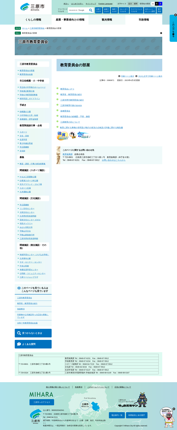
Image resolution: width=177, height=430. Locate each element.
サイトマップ (91, 4)
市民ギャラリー (26, 223)
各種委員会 (65, 111)
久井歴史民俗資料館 (28, 216)
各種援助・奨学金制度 (29, 119)
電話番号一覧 (116, 415)
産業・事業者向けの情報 (70, 19)
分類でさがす (98, 10)
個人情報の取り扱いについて (58, 387)
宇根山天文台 (25, 231)
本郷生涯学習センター (29, 270)
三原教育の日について (70, 122)
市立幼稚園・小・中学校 (32, 81)
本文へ (66, 4)
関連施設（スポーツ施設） (33, 170)
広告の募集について (123, 387)
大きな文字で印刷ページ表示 (150, 76)
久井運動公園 (25, 192)
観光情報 (107, 19)
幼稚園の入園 (25, 112)
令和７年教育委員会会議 (27, 323)
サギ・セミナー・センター (31, 262)
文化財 (22, 151)
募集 (22, 157)
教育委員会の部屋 (29, 33)
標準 (135, 4)
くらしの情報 (33, 19)
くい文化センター (27, 208)
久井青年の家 (25, 258)
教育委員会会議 (26, 74)
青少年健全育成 (26, 143)
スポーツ (23, 132)
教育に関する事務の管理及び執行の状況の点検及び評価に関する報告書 (91, 128)
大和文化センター (27, 212)
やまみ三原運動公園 (28, 177)
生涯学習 (23, 139)
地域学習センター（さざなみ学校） (34, 255)
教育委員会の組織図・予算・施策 (75, 116)
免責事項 (21, 309)
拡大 (130, 4)
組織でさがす (106, 10)
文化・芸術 (24, 136)
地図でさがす (114, 10)
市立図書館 (24, 147)
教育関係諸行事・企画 (31, 125)
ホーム (25, 28)
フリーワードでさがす (62, 10)
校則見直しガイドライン (30, 99)
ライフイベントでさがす (136, 10)
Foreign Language (105, 4)
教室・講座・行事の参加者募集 (32, 164)
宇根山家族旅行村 (27, 235)
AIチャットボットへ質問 (150, 10)
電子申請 (159, 10)
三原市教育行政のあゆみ (71, 105)
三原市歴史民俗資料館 (29, 238)
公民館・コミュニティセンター (32, 273)
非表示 (175, 15)
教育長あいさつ (67, 89)
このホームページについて (98, 387)
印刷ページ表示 (127, 76)
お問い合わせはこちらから (113, 160)
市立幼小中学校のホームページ (32, 87)
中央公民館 (24, 266)
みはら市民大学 (26, 227)
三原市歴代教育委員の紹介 (72, 100)
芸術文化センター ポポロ (30, 220)
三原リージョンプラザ (29, 277)
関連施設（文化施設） (31, 198)
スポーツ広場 (25, 188)
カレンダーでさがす (124, 10)
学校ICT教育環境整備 (28, 95)
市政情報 (144, 19)
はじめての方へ (77, 4)
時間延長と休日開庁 (136, 415)
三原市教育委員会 (37, 28)
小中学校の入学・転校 (29, 115)
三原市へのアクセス (42, 402)
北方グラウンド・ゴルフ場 (31, 184)
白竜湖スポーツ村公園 (29, 181)
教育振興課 (68, 154)
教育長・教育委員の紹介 (71, 94)
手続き (23, 105)
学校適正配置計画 (27, 91)
